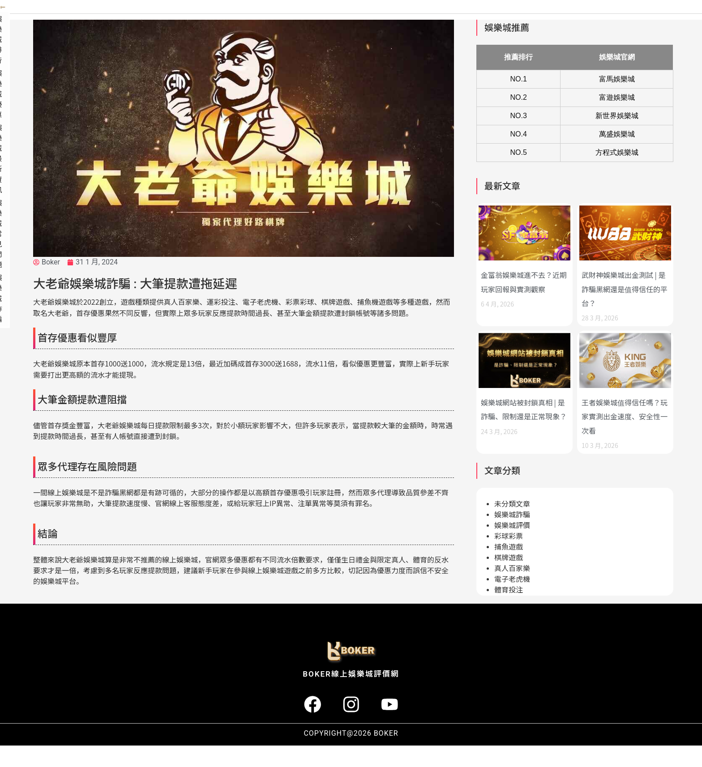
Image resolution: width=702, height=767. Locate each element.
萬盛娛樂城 (617, 155)
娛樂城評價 (512, 547)
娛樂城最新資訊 (557, 20)
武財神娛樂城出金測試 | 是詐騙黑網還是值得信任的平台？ (625, 310)
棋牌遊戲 (508, 579)
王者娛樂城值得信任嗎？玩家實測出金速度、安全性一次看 (625, 437)
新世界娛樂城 (616, 137)
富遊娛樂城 (617, 119)
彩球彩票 (508, 558)
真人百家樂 (512, 590)
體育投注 (508, 611)
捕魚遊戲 (508, 568)
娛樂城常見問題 (621, 20)
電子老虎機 (512, 601)
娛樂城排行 (452, 20)
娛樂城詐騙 (677, 20)
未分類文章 (512, 525)
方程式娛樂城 (616, 174)
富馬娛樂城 (617, 100)
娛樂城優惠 (501, 20)
